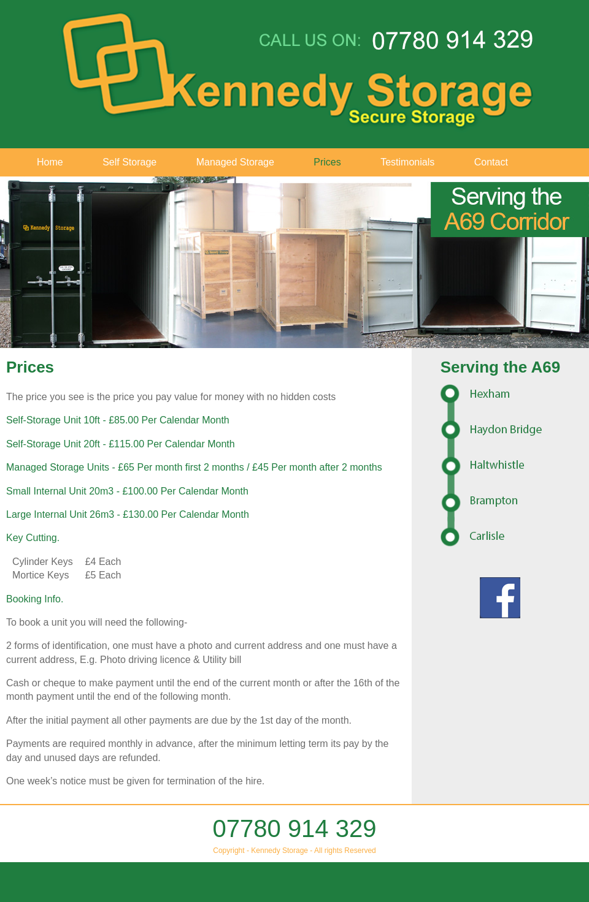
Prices (327, 162)
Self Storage (129, 162)
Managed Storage (235, 162)
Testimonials (407, 162)
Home (50, 162)
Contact (491, 162)
